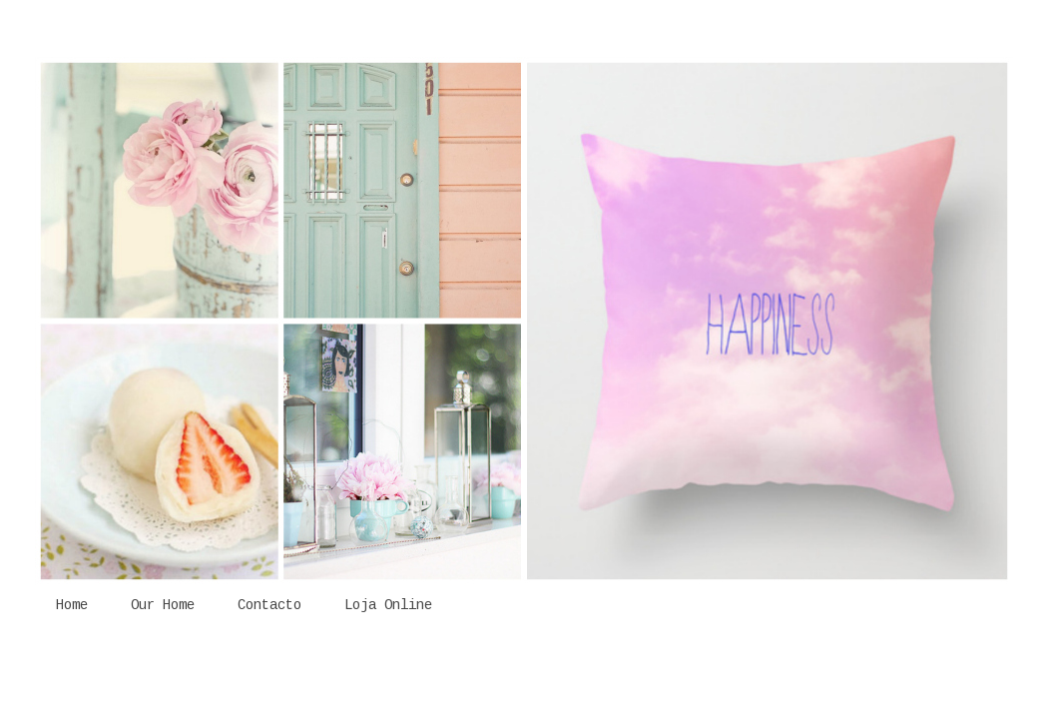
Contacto (269, 605)
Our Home (163, 605)
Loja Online (388, 605)
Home (72, 605)
